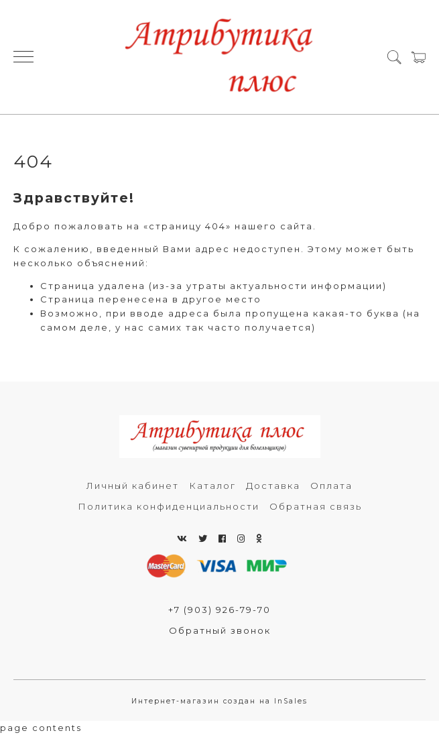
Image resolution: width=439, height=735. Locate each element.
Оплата (331, 485)
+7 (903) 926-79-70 (219, 609)
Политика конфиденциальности (168, 506)
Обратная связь (315, 506)
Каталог (212, 485)
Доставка (273, 485)
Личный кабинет (132, 485)
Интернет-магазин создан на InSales (219, 701)
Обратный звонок (220, 630)
